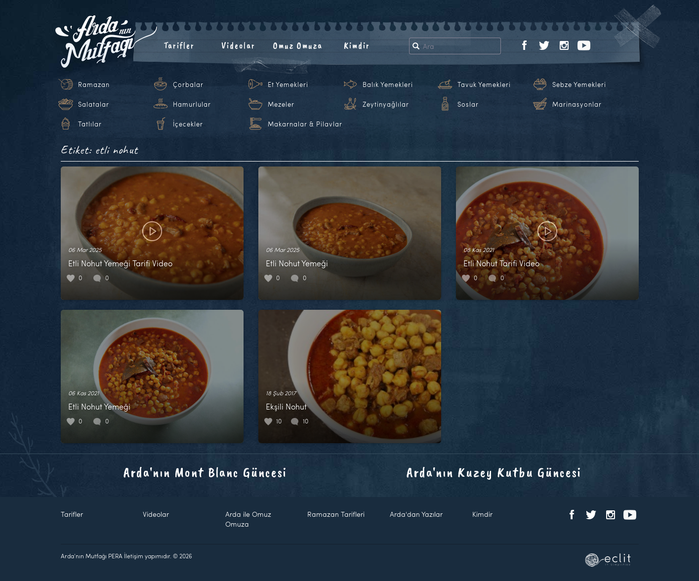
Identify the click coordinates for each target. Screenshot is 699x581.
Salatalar (93, 104)
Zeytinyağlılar (386, 104)
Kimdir (357, 45)
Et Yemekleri (288, 84)
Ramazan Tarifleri (336, 514)
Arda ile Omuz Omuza (248, 519)
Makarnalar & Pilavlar (305, 124)
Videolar (238, 45)
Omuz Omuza (298, 45)
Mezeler (281, 104)
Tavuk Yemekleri (484, 84)
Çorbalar (188, 84)
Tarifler (179, 45)
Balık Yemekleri (388, 84)
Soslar (468, 104)
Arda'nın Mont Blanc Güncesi (205, 472)
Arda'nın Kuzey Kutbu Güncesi (494, 472)
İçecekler (188, 124)
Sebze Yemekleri (579, 84)
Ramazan (94, 84)
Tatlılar (90, 124)
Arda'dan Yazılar (416, 514)
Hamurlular (192, 104)
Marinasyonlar (577, 104)
